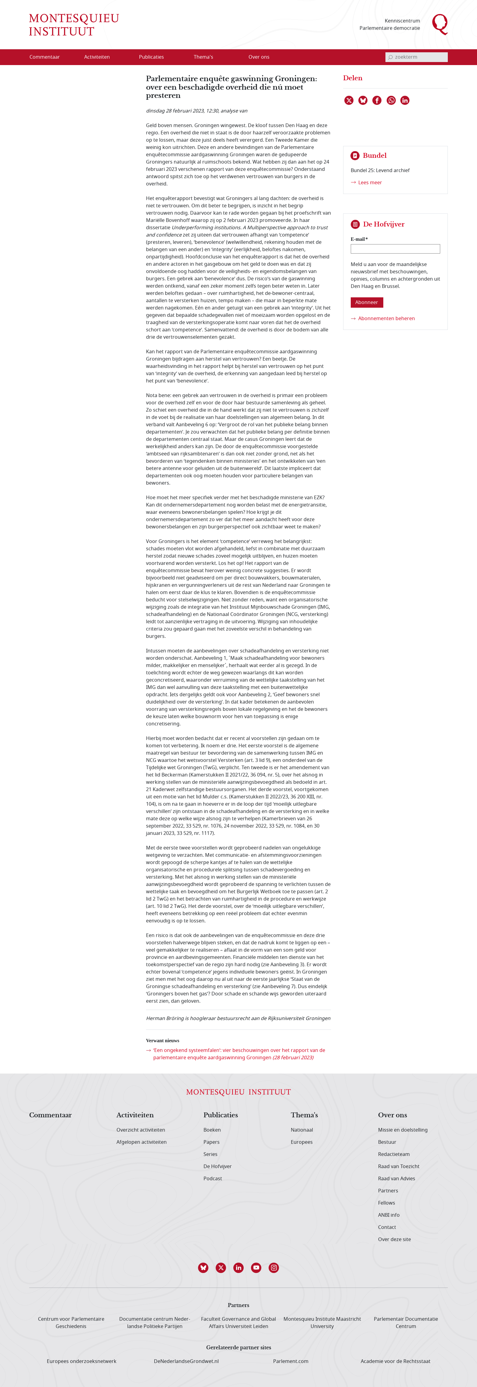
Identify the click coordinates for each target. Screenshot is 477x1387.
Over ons (392, 1115)
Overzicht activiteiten (141, 1130)
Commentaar (50, 1115)
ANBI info (389, 1215)
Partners (388, 1191)
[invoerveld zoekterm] (416, 57)
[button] (203, 1268)
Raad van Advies (396, 1178)
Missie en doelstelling (403, 1130)
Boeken (212, 1130)
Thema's (304, 1115)
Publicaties (221, 1115)
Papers (212, 1142)
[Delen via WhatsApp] (391, 100)
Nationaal (302, 1130)
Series (211, 1154)
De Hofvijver (218, 1166)
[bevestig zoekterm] (390, 57)
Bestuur (387, 1142)
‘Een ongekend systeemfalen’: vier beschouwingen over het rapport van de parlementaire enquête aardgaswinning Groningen (239, 1054)
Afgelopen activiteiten (142, 1142)
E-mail (358, 239)
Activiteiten (135, 1115)
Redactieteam (394, 1154)
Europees (302, 1142)
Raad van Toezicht (399, 1166)
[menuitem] (48, 57)
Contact (387, 1227)
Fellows (386, 1203)
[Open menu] (126, 57)
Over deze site (394, 1239)
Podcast (213, 1178)
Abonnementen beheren (386, 318)
